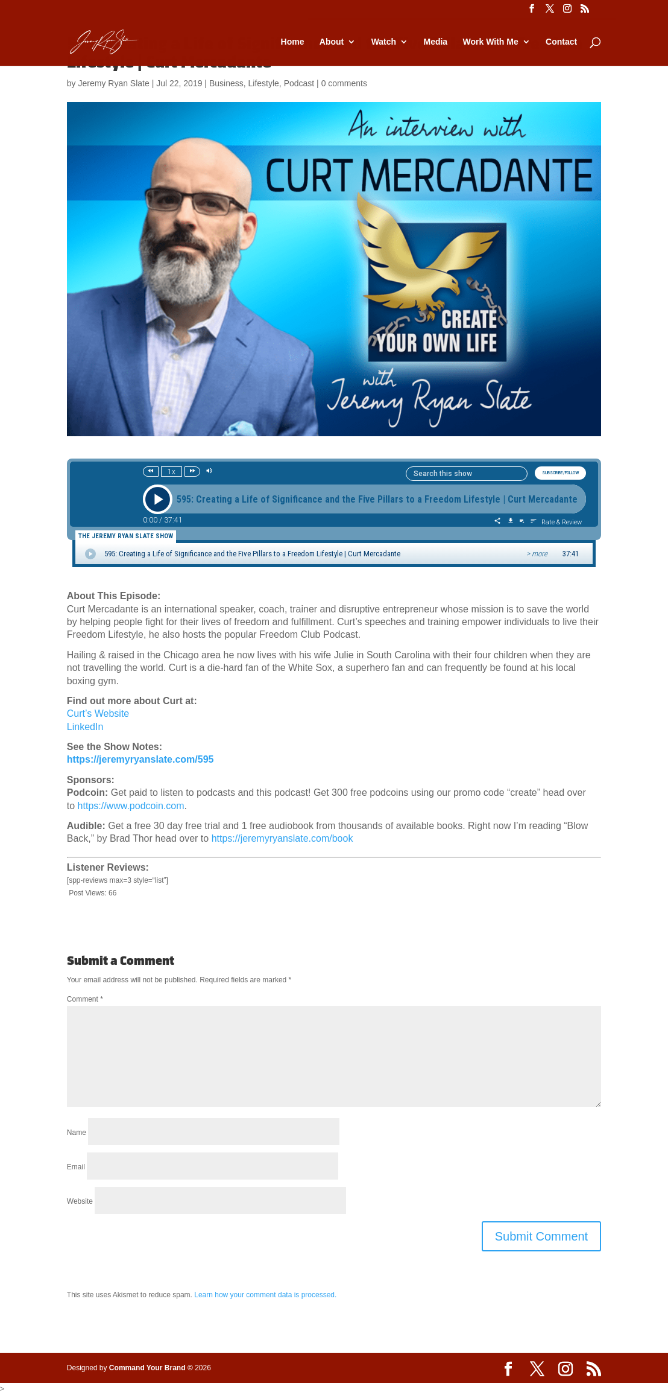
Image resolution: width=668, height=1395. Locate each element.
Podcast (299, 83)
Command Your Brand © (150, 1368)
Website (80, 1201)
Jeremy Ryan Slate (113, 83)
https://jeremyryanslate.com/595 (140, 759)
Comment (85, 999)
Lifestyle (263, 83)
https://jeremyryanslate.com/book (282, 838)
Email (76, 1167)
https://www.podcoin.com (131, 806)
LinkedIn (85, 727)
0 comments (344, 83)
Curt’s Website (98, 713)
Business (226, 83)
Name (76, 1132)
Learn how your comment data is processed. (265, 1295)
